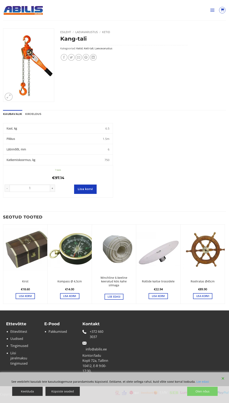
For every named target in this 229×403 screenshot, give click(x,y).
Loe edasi (202, 382)
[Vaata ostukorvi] (222, 10)
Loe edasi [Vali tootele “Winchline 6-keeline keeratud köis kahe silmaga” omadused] (114, 296)
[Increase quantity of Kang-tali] (52, 188)
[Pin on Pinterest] (86, 57)
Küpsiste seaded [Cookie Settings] (62, 391)
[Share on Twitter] (71, 57)
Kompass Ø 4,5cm (69, 281)
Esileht (65, 32)
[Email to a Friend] (78, 57)
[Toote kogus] (30, 188)
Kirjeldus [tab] (33, 114)
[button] (212, 10)
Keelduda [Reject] (27, 391)
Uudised (16, 338)
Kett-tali (88, 48)
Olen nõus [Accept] (203, 391)
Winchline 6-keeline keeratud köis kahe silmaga (113, 281)
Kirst (25, 281)
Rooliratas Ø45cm (203, 281)
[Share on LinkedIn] (93, 57)
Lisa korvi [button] (25, 296)
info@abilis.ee (96, 349)
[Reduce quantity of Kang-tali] (7, 188)
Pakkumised (58, 331)
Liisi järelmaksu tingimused (19, 358)
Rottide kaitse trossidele (158, 281)
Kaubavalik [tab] (12, 114)
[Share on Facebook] (64, 57)
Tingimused (19, 346)
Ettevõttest (18, 331)
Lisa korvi (85, 189)
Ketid (106, 32)
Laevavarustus (86, 32)
